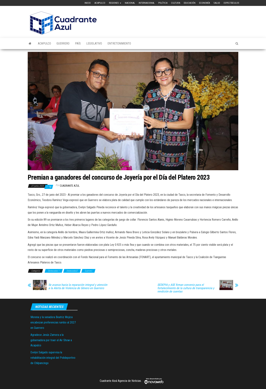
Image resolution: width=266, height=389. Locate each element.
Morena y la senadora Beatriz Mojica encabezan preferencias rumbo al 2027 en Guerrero (53, 322)
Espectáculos (231, 2)
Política (162, 2)
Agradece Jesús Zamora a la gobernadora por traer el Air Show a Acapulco (51, 340)
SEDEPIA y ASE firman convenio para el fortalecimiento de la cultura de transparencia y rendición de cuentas (185, 288)
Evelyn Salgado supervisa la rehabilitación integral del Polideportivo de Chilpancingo (52, 358)
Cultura (175, 2)
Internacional (147, 2)
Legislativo (94, 43)
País (78, 43)
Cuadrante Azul (69, 185)
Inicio (88, 2)
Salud (217, 2)
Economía (204, 2)
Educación (189, 2)
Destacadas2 (72, 271)
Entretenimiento (119, 43)
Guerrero (63, 43)
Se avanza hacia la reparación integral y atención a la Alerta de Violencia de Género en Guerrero (77, 286)
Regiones (115, 2)
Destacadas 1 (53, 271)
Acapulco (99, 2)
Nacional (130, 2)
